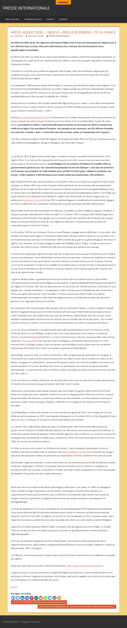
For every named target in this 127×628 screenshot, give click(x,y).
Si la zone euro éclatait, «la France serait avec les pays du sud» (39, 602)
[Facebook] (13, 598)
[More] (59, 598)
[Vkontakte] (27, 598)
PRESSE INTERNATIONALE (28, 7)
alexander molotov (35, 36)
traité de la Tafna (32, 200)
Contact (50, 19)
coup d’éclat (31, 340)
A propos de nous (33, 19)
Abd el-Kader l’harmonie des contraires (85, 565)
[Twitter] (18, 598)
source (14, 586)
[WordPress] (54, 598)
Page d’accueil (12, 19)
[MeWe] (36, 598)
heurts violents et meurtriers (76, 452)
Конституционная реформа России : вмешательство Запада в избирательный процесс (76, 607)
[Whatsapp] (45, 598)
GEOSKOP (63, 19)
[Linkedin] (22, 598)
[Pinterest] (32, 598)
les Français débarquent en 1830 (33, 117)
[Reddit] (41, 598)
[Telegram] (50, 598)
